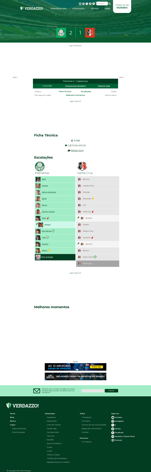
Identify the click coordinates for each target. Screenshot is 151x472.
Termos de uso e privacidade (94, 425)
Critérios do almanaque (57, 458)
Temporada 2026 (58, 8)
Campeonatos (53, 432)
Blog (12, 417)
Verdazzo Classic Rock (123, 436)
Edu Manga (46, 231)
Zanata (45, 186)
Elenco (13, 421)
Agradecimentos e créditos (58, 462)
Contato (85, 432)
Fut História (86, 442)
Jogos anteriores (19, 429)
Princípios (86, 421)
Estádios (50, 440)
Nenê (44, 199)
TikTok (116, 429)
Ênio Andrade (47, 257)
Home (12, 414)
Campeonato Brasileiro (75, 86)
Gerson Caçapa (48, 212)
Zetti (44, 179)
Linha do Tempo (54, 425)
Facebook (117, 432)
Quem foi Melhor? (54, 443)
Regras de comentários (91, 429)
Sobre (107, 8)
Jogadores (51, 417)
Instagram (117, 421)
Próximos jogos (18, 432)
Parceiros (84, 438)
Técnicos (50, 436)
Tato (44, 238)
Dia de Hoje (51, 429)
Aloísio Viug (77, 150)
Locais (49, 451)
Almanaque (78, 8)
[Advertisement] (75, 60)
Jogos (12, 425)
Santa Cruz (82, 81)
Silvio (44, 218)
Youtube (116, 417)
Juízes (49, 447)
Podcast (116, 440)
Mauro (44, 251)
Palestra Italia (104, 86)
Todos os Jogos (53, 455)
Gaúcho (45, 244)
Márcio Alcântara (49, 192)
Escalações (86, 91)
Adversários (52, 421)
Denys (44, 205)
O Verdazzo (86, 417)
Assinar (111, 391)
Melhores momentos (75, 95)
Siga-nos (115, 414)
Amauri (47, 225)
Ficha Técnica (65, 91)
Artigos (95, 8)
